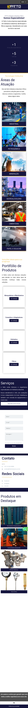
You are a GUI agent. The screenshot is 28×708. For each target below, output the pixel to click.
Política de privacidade (14, 706)
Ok (14, 703)
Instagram (5, 483)
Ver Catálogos (14, 298)
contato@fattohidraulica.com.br (11, 469)
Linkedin (5, 486)
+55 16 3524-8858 (8, 466)
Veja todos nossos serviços (14, 403)
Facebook (5, 481)
